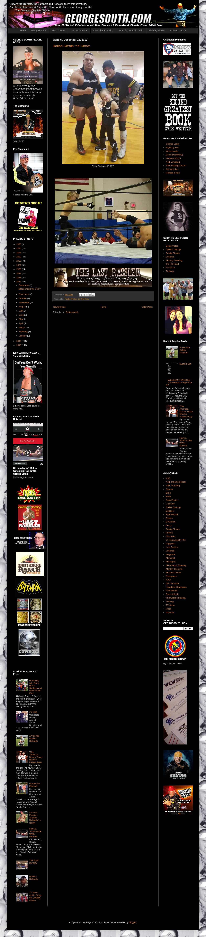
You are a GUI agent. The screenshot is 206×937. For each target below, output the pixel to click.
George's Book (38, 30)
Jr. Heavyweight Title (175, 540)
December (24, 285)
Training (169, 271)
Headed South (173, 173)
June (21, 315)
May (21, 319)
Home (23, 30)
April (21, 323)
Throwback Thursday (176, 598)
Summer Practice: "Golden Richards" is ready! (35, 817)
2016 (19, 341)
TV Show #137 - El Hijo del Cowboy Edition (35, 896)
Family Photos (71, 299)
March (22, 327)
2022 (19, 261)
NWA (168, 580)
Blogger (132, 922)
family (169, 525)
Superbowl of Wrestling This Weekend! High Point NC (179, 382)
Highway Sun (172, 147)
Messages (171, 561)
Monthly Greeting (174, 260)
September (24, 302)
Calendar (170, 503)
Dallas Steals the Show (71, 46)
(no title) (33, 712)
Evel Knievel (172, 514)
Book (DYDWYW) (174, 154)
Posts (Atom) (72, 312)
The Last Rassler (79, 30)
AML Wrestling (173, 162)
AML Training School (175, 482)
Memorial (170, 558)
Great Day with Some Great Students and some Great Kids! (35, 686)
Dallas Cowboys (173, 249)
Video (168, 609)
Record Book (58, 30)
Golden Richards (33, 877)
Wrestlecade (172, 151)
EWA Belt (170, 521)
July (21, 311)
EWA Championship (103, 30)
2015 (19, 345)
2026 (19, 244)
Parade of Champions (176, 587)
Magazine (170, 554)
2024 (19, 252)
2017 (19, 281)
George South (172, 144)
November (24, 294)
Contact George (178, 30)
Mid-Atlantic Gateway (176, 565)
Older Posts (147, 307)
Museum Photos (173, 572)
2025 (19, 248)
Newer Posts (59, 307)
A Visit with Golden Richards (34, 738)
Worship (170, 612)
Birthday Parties (157, 30)
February (23, 331)
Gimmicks (170, 536)
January (23, 336)
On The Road (83, 299)
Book (168, 496)
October (23, 298)
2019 (19, 273)
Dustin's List (185, 364)
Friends (169, 532)
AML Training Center (175, 165)
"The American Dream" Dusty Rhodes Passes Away (35, 757)
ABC (168, 478)
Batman (169, 489)
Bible (168, 493)
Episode (170, 511)
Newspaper (171, 576)
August (22, 306)
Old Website (172, 169)
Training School (173, 158)
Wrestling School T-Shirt (131, 30)
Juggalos (170, 543)
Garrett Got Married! (34, 784)
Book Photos (172, 246)
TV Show (170, 267)
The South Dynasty (34, 861)
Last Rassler (172, 547)
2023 (19, 256)
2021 (19, 265)
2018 (19, 277)
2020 (19, 269)
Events (169, 518)
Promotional (171, 590)
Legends (170, 256)
